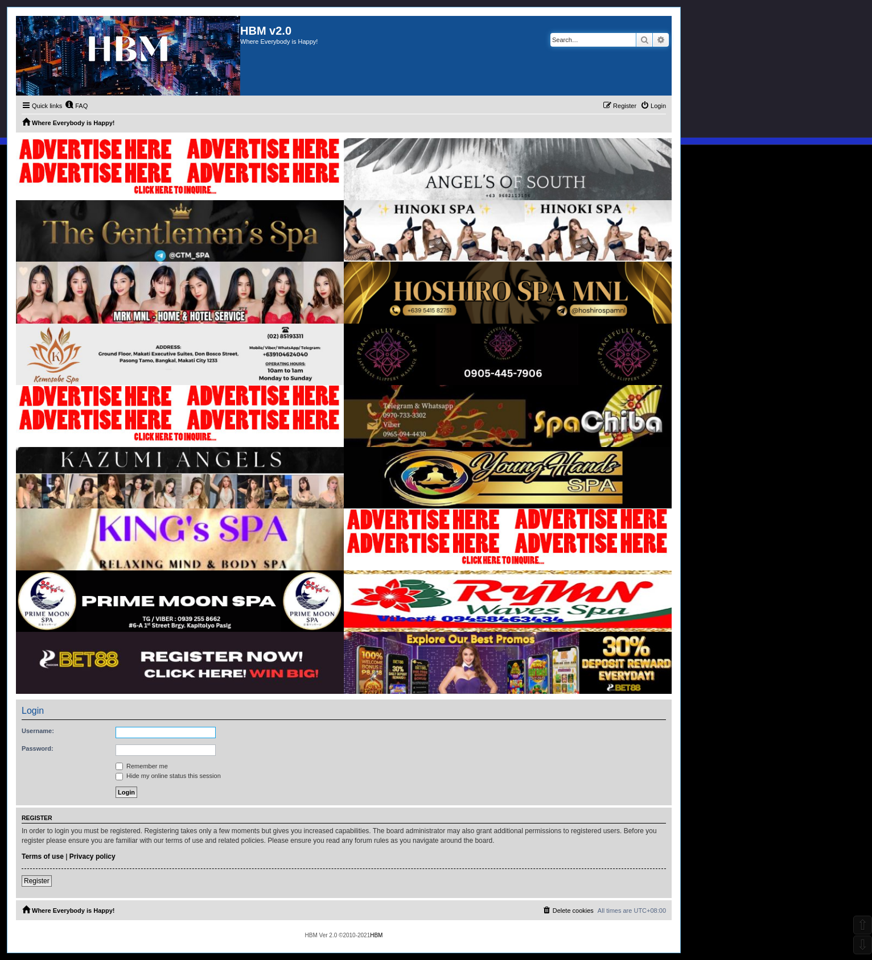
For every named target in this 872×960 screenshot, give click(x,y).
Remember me (142, 766)
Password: (38, 748)
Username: (38, 730)
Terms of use (43, 856)
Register (37, 881)
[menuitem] (76, 106)
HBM (376, 935)
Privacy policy (92, 856)
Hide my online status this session (168, 775)
